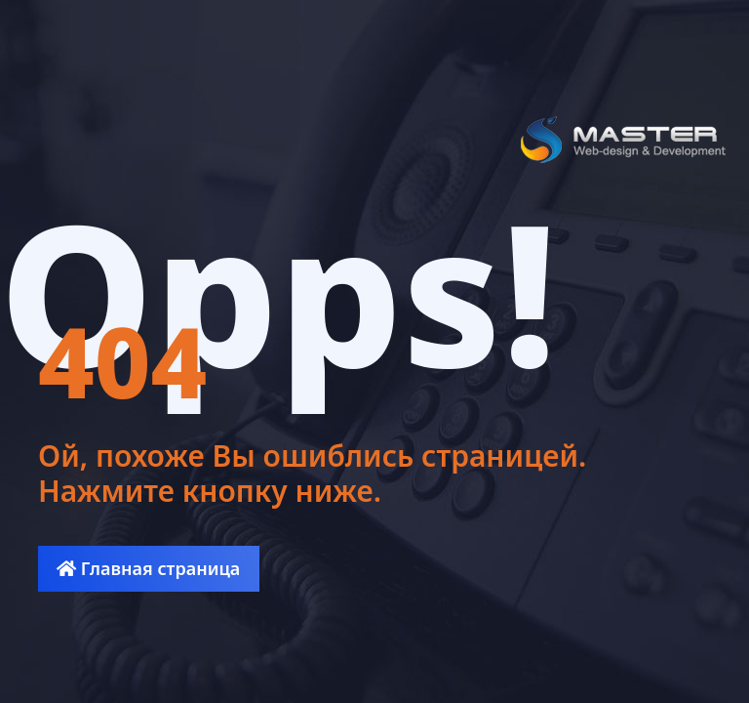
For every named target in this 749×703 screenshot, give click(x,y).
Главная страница (148, 568)
